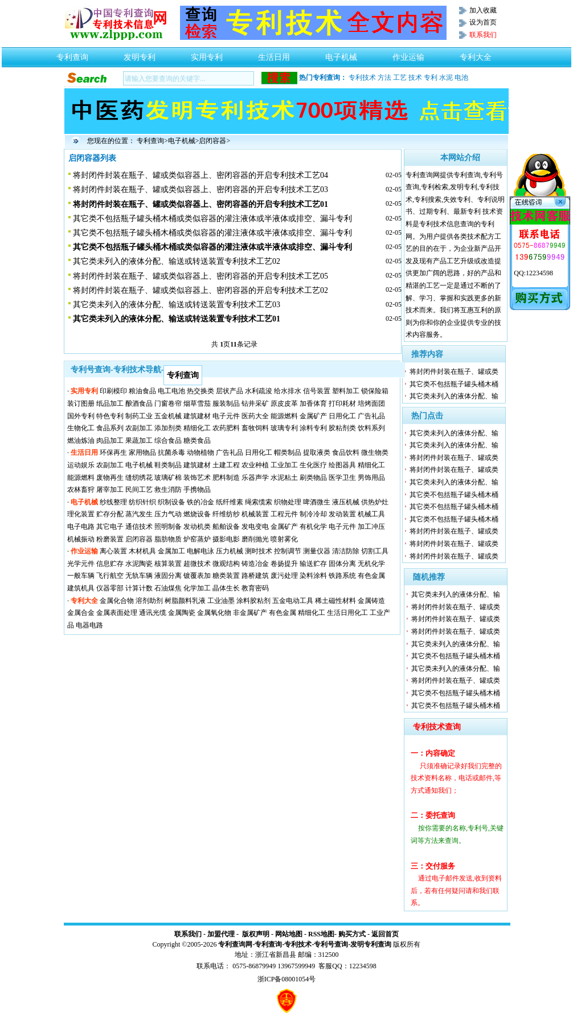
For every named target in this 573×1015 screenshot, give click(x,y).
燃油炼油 (81, 441)
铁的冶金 (200, 502)
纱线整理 (113, 502)
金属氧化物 (214, 613)
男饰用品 (371, 478)
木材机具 (142, 551)
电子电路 (81, 527)
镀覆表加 (197, 576)
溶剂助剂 (149, 601)
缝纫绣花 (139, 478)
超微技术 (197, 564)
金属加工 (171, 551)
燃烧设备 (197, 514)
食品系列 (110, 428)
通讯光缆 (152, 613)
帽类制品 (287, 452)
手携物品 (197, 490)
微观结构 (226, 564)
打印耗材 (342, 403)
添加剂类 (168, 428)
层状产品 (229, 391)
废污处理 (284, 576)
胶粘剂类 (342, 428)
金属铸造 (371, 601)
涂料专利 (313, 428)
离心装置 (113, 551)
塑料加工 (345, 391)
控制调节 (287, 551)
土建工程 (226, 465)
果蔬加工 (139, 441)
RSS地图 (321, 934)
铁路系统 (342, 576)
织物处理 (287, 502)
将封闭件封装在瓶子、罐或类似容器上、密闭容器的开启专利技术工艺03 (200, 189)
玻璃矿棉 (168, 478)
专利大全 (476, 54)
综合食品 (168, 441)
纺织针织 (142, 502)
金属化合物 (117, 601)
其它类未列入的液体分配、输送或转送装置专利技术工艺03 (176, 304)
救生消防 (168, 490)
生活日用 (274, 54)
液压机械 (345, 502)
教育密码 (255, 588)
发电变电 (255, 527)
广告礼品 (371, 416)
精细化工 (197, 428)
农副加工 (139, 428)
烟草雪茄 (197, 403)
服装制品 (226, 403)
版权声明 (255, 934)
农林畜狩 (81, 490)
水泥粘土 (284, 478)
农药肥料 (226, 428)
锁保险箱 (374, 391)
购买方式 (352, 934)
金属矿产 (313, 416)
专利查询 (72, 54)
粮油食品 (142, 391)
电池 (461, 77)
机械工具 (371, 514)
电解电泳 (200, 551)
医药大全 (255, 416)
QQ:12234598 (533, 273)
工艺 (400, 77)
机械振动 (81, 539)
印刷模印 (113, 391)
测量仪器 (316, 551)
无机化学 (371, 564)
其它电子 (110, 527)
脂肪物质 (168, 539)
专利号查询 (331, 944)
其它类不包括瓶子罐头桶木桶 (454, 384)
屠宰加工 (110, 490)
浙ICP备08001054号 (286, 979)
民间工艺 (139, 490)
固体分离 (342, 564)
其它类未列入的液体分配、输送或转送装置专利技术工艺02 (176, 261)
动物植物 (200, 452)
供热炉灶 (374, 502)
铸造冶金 (255, 564)
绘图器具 (342, 465)
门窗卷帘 (168, 403)
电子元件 (226, 416)
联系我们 (188, 934)
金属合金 (81, 613)
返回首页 (385, 934)
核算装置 (168, 564)
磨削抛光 (255, 539)
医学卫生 (342, 478)
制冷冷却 (313, 514)
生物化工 (81, 428)
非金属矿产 (250, 613)
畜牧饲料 (255, 428)
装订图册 (81, 403)
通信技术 (139, 527)
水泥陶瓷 (139, 564)
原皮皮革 (284, 403)
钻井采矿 (255, 403)
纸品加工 (110, 403)
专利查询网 (235, 944)
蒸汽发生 (139, 514)
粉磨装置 (110, 539)
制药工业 (139, 416)
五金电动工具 (292, 601)
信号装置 (316, 391)
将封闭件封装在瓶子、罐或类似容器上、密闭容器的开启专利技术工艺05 (200, 276)
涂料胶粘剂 (253, 601)
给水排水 (287, 391)
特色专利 (110, 416)
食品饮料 (345, 452)
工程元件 (284, 514)
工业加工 (284, 465)
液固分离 (168, 576)
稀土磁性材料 (335, 601)
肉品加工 (110, 441)
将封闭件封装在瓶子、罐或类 (454, 372)
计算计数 (139, 588)
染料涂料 (313, 576)
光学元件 (81, 564)
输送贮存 (313, 564)
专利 (430, 77)
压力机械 (229, 551)
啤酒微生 (316, 502)
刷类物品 (313, 478)
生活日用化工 (347, 613)
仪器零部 (110, 588)
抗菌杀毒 (171, 452)
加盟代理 (221, 934)
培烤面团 (371, 403)
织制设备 (171, 502)
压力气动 (168, 514)
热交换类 (200, 391)
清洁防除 (345, 551)
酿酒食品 (139, 403)
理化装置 (81, 514)
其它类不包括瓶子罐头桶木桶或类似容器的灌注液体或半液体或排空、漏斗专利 (212, 218)
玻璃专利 (284, 428)
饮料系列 (371, 428)
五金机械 (168, 416)
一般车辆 (81, 576)
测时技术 (258, 551)
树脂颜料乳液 (185, 601)
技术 (415, 77)
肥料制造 (226, 478)
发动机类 (197, 527)
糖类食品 (197, 441)
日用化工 (342, 416)
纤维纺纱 (226, 514)
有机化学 (313, 527)
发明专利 (139, 54)
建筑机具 (81, 588)
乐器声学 (255, 478)
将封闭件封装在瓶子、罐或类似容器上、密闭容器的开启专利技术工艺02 (200, 290)
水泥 (446, 77)
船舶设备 (226, 527)
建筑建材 (197, 416)
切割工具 (374, 551)
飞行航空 (110, 576)
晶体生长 (226, 588)
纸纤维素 (229, 502)
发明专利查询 (370, 944)
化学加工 (197, 588)
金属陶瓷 (181, 613)
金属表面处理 (116, 613)
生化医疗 (313, 465)
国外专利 (81, 416)
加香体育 (313, 403)
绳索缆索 (258, 502)
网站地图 (288, 934)
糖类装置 (226, 576)
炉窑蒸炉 (197, 539)
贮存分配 (110, 514)
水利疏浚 (258, 391)
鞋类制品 (168, 465)
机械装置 (255, 514)
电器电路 (89, 625)
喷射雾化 (284, 539)
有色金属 (371, 576)
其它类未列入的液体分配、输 (454, 396)
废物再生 (110, 478)
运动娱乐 (81, 465)
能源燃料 (284, 416)
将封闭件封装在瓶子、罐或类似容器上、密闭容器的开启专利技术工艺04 (200, 175)
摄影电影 (226, 539)
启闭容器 (212, 141)
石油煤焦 (168, 588)
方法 (384, 77)
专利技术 (362, 77)
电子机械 (341, 54)
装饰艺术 (197, 478)
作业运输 (408, 54)
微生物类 (374, 452)
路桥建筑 (255, 576)
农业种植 (255, 465)
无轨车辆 (139, 576)
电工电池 (171, 391)
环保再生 (113, 452)
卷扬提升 (284, 564)
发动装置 (342, 514)
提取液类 (316, 452)
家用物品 (142, 452)
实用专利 (207, 54)
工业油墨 (221, 601)
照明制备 (168, 527)
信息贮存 (110, 564)
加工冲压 (371, 527)
